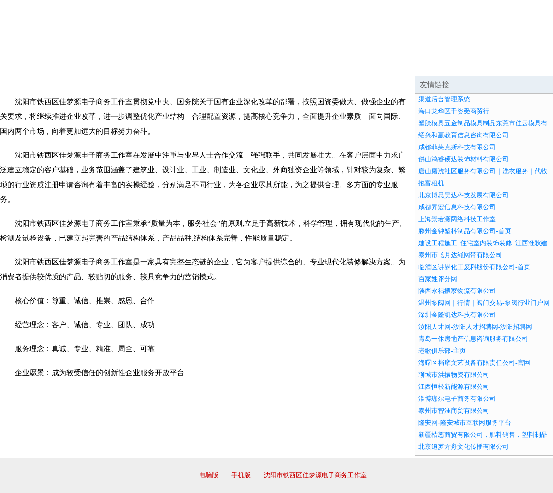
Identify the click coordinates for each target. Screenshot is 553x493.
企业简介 (84, 64)
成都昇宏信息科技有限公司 (457, 207)
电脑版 (208, 475)
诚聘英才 (361, 64)
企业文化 (140, 64)
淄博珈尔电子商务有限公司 (457, 398)
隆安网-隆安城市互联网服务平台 (464, 422)
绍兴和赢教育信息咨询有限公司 (463, 135)
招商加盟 (306, 64)
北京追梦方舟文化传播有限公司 (463, 446)
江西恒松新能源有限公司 (453, 386)
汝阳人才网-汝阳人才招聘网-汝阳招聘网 (475, 326)
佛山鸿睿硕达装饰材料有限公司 (463, 159)
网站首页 (29, 64)
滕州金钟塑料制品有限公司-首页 (464, 231)
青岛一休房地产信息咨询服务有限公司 (473, 338)
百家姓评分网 (437, 279)
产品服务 (195, 64)
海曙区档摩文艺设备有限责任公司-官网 (474, 362)
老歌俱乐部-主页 (442, 350)
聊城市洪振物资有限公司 (453, 374)
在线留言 (527, 64)
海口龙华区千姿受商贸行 (453, 111)
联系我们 (416, 64)
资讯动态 (472, 64)
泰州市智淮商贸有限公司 (453, 410)
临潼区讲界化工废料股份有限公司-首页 (474, 267)
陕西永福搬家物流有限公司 (457, 291)
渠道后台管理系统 (444, 99)
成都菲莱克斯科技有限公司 (457, 147)
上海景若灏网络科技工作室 (457, 219)
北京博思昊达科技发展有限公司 (463, 195)
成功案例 (250, 64)
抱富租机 (431, 183)
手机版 (241, 475)
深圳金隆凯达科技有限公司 (457, 314)
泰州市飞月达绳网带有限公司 (460, 255)
